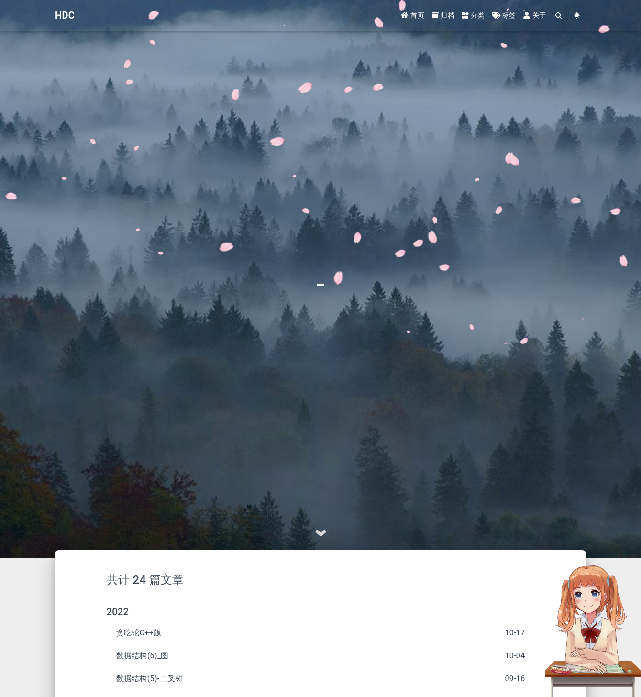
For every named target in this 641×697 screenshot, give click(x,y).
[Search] (559, 15)
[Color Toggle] (577, 15)
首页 (412, 15)
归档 (443, 15)
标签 (504, 15)
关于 (534, 15)
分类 (473, 15)
